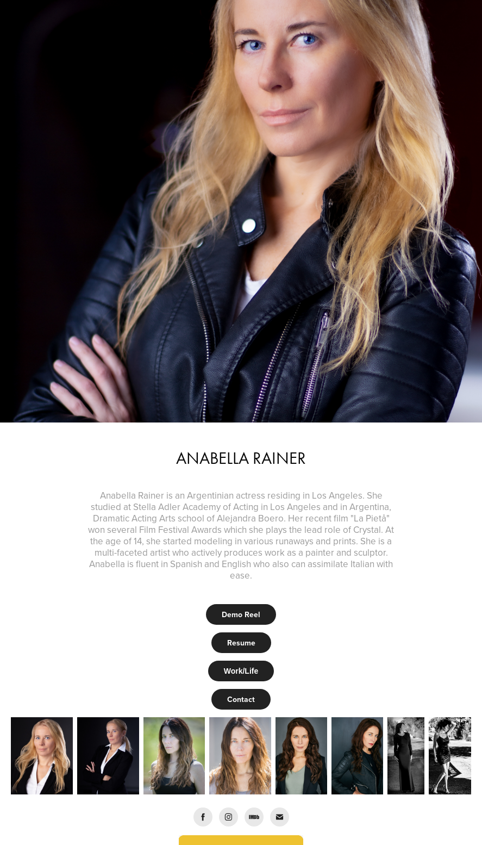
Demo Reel (241, 614)
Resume (241, 642)
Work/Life (241, 671)
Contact (241, 699)
